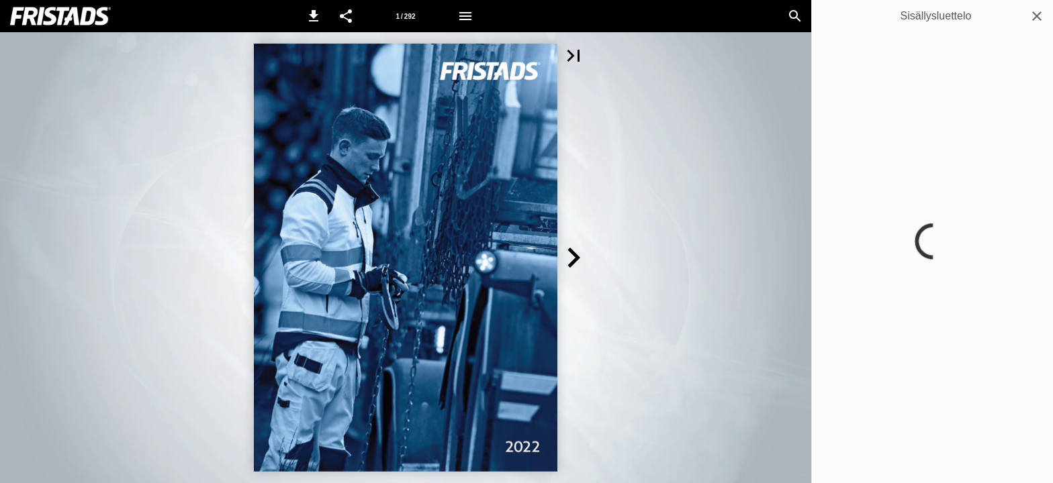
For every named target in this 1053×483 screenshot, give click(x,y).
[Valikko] (465, 16)
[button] (313, 16)
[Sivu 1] (406, 16)
